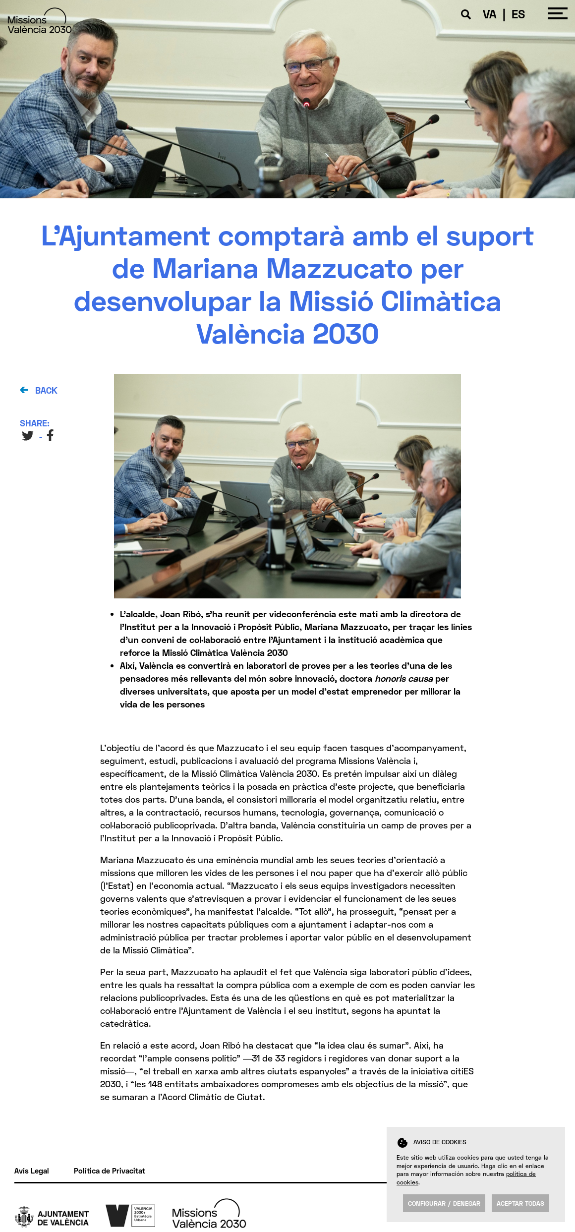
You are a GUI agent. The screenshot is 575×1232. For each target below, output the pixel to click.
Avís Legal (31, 1170)
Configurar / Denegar (444, 1203)
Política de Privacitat (109, 1170)
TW (28, 435)
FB (51, 435)
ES (518, 13)
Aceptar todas (520, 1203)
